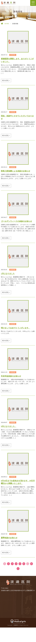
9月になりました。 (9, 426)
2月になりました (8, 274)
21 (31, 564)
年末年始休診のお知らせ (11, 376)
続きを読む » (6, 80)
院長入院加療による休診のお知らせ (15, 171)
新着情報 (12, 55)
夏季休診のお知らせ (9, 538)
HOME (7, 23)
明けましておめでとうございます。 (15, 328)
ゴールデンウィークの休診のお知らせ (16, 221)
